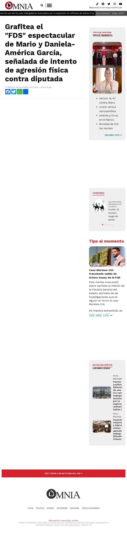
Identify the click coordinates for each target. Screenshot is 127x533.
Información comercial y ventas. (63, 521)
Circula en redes (91, 508)
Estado (50, 508)
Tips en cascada (102, 32)
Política (40, 508)
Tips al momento (103, 36)
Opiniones (98, 193)
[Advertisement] (43, 124)
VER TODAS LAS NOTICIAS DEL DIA (64, 473)
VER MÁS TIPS (113, 135)
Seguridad (62, 508)
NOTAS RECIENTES (102, 365)
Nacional (74, 508)
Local (31, 508)
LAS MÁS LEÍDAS (101, 368)
